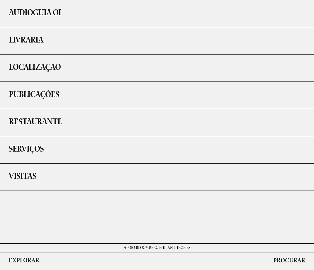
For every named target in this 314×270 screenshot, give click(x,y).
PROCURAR (289, 261)
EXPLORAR (24, 261)
